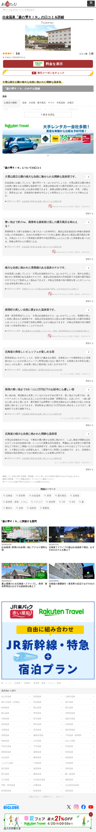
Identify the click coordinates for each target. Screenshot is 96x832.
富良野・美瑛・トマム (15, 502)
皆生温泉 (5, 768)
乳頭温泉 (37, 702)
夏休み (7, 508)
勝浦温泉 (37, 757)
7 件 (91, 53)
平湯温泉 (69, 746)
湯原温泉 (37, 768)
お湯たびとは (34, 797)
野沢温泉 (37, 724)
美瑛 (47, 495)
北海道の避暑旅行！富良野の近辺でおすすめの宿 (42, 370)
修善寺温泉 (38, 735)
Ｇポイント (60, 797)
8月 (72, 502)
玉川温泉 (5, 779)
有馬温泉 (69, 752)
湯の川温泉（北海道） (11, 702)
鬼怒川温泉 (70, 718)
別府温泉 (69, 768)
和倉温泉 (5, 741)
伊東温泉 (5, 735)
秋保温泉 (5, 707)
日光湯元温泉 (39, 779)
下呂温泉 (37, 746)
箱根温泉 (69, 779)
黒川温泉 (5, 774)
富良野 (20, 495)
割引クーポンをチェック (48, 73)
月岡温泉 (5, 730)
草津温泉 (37, 713)
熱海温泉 (37, 790)
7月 (62, 502)
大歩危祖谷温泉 (72, 785)
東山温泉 (37, 707)
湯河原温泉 (70, 730)
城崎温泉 (37, 752)
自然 (19, 508)
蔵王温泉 (69, 707)
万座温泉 (5, 718)
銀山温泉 (5, 713)
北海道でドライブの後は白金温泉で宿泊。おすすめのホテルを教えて (50, 289)
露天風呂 (60, 495)
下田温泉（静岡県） (74, 735)
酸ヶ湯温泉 (70, 774)
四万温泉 (37, 718)
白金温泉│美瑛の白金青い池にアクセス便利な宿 (42, 201)
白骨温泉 (69, 724)
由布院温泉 (6, 790)
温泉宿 (31, 508)
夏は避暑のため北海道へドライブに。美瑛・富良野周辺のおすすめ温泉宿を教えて (56, 331)
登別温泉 (37, 696)
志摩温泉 (37, 785)
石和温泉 (37, 730)
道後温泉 (69, 757)
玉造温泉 (69, 763)
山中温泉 (37, 741)
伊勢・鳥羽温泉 (8, 785)
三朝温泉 (37, 763)
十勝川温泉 (70, 696)
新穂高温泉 (6, 752)
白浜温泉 (5, 757)
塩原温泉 (5, 724)
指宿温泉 (69, 790)
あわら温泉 (70, 741)
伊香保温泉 (70, 713)
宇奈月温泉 (6, 746)
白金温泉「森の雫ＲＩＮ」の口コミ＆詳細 (33, 17)
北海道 (7, 495)
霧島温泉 (37, 774)
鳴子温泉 (69, 702)
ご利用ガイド (47, 797)
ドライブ (36, 502)
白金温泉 (34, 495)
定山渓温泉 (6, 696)
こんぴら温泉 (7, 763)
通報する (90, 213)
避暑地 (44, 508)
